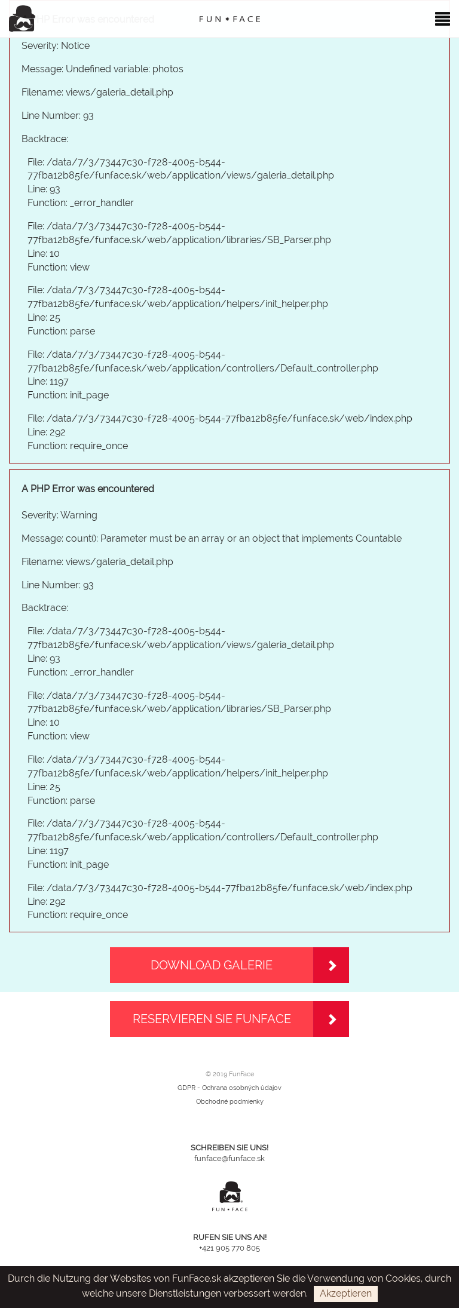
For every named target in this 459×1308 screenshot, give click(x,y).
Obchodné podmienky (230, 1102)
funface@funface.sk (229, 1158)
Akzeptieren (346, 1293)
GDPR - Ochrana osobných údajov (229, 1088)
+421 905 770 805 (229, 1247)
